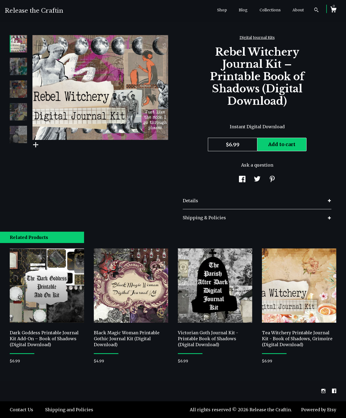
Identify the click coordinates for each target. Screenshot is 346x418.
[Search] (316, 11)
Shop (222, 10)
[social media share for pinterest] (272, 180)
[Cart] (333, 10)
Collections (270, 10)
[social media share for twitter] (257, 180)
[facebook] (334, 391)
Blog (243, 10)
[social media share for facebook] (242, 180)
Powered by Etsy (318, 409)
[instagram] (324, 391)
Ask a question (257, 165)
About (298, 10)
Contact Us (21, 409)
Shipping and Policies (69, 409)
